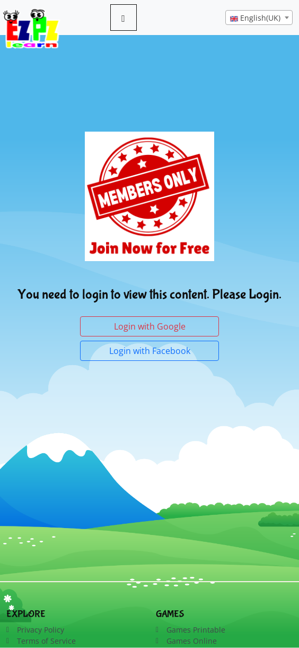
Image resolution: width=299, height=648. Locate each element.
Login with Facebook (149, 351)
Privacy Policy (40, 630)
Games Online (191, 641)
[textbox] (259, 18)
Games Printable (195, 630)
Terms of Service (46, 641)
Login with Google (150, 326)
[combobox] (259, 17)
